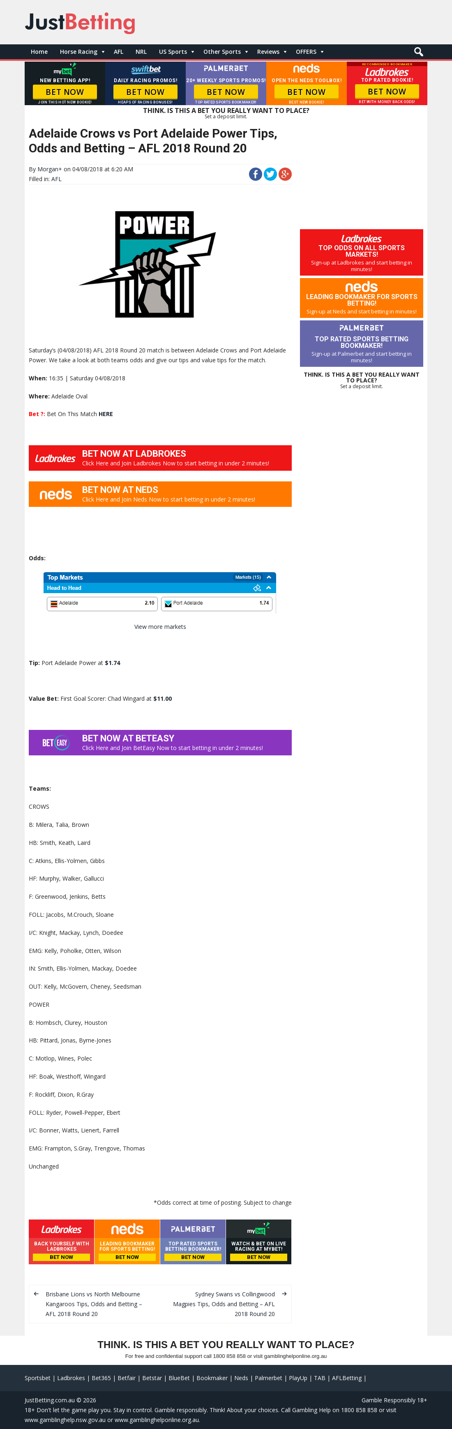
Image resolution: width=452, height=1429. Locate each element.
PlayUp (298, 1378)
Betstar (152, 1378)
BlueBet (179, 1378)
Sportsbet (38, 1378)
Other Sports (222, 51)
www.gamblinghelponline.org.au (157, 1420)
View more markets (160, 627)
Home (39, 51)
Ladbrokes (71, 1378)
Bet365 (101, 1378)
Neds (241, 1378)
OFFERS (306, 51)
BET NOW (65, 92)
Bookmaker (212, 1378)
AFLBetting (347, 1378)
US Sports (173, 51)
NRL (141, 51)
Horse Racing (78, 51)
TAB (319, 1378)
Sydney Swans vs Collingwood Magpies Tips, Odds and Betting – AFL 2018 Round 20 (224, 1304)
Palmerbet (268, 1378)
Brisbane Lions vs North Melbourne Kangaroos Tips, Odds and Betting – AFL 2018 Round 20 (94, 1304)
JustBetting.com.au (50, 1400)
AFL (118, 51)
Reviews (268, 51)
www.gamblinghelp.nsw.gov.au (65, 1420)
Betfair (127, 1378)
